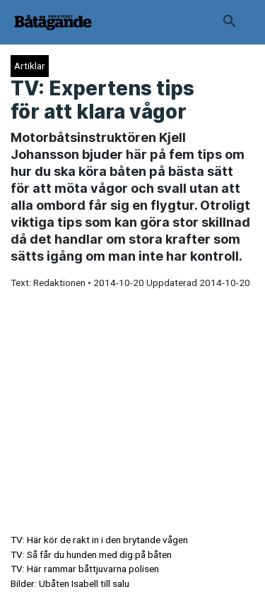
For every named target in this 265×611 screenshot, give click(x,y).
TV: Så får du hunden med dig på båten (91, 554)
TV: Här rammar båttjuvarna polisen (85, 568)
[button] (229, 22)
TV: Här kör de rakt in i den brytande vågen (99, 539)
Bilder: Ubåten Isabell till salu (70, 583)
